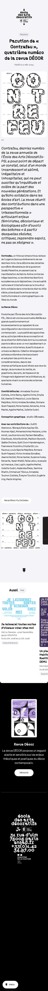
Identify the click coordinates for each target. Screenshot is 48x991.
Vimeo (34, 985)
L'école (24, 900)
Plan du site (24, 957)
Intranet (24, 884)
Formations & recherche (24, 905)
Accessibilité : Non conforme (24, 973)
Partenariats (24, 917)
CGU (24, 933)
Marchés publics (24, 953)
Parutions (24, 34)
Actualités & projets (24, 921)
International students (24, 926)
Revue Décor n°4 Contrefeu (16, 500)
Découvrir (24, 773)
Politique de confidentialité (24, 943)
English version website (24, 968)
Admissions (24, 909)
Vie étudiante (24, 913)
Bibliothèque (24, 889)
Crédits (24, 938)
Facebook (27, 985)
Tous (22, 590)
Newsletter (24, 880)
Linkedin (20, 985)
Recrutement (24, 948)
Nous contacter (24, 893)
